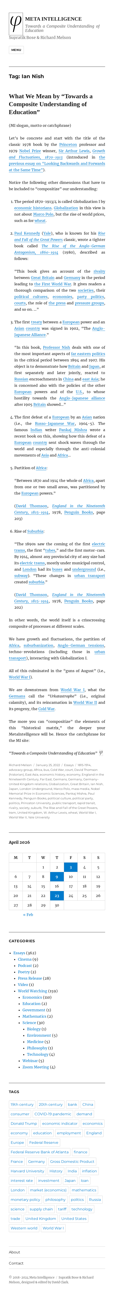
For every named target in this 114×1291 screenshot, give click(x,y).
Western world (24, 1228)
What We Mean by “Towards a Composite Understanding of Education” (51, 104)
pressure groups (89, 303)
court (69, 770)
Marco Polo (43, 214)
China (68, 379)
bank (72, 1104)
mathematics (84, 1190)
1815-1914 (84, 765)
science (18, 1209)
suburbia (36, 582)
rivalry (99, 271)
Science (29, 1022)
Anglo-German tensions (81, 645)
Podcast (25, 965)
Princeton (68, 144)
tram (12, 812)
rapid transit (86, 803)
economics (93, 1123)
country (33, 328)
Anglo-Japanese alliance (82, 398)
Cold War (46, 709)
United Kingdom (29, 812)
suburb (36, 808)
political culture (59, 798)
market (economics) (48, 1190)
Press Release (30, 978)
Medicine (35, 1041)
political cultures (30, 296)
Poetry (24, 972)
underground (84, 569)
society (24, 808)
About (14, 1252)
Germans (17, 696)
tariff (62, 1209)
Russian (21, 379)
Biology (34, 1029)
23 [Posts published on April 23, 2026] (57, 895)
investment (48, 1180)
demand (84, 1114)
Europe (17, 1142)
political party (82, 798)
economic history (52, 774)
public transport (64, 803)
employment (69, 1133)
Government (33, 1010)
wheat (40, 220)
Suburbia (35, 531)
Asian (19, 328)
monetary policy (25, 1199)
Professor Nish (56, 347)
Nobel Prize (30, 151)
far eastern (81, 353)
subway (21, 575)
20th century (51, 1104)
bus (46, 770)
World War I (19, 677)
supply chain (41, 1209)
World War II (85, 702)
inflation (89, 1171)
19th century (22, 1104)
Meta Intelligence (53, 19)
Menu (16, 50)
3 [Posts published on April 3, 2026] (71, 867)
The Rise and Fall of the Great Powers (70, 808)
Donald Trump (24, 1123)
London (29, 569)
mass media (80, 789)
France (17, 1161)
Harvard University (27, 1171)
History (56, 1171)
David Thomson (31, 506)
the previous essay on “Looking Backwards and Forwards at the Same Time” (57, 163)
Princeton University (36, 803)
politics (98, 353)
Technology (37, 1054)
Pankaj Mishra (73, 430)
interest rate (22, 1180)
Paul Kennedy (27, 233)
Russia (95, 1199)
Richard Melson (20, 765)
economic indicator (59, 1123)
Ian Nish (97, 784)
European (71, 322)
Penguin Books (78, 512)
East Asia (31, 774)
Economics (32, 997)
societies (86, 290)
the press (57, 303)
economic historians (33, 208)
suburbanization (38, 645)
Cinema (25, 959)
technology (82, 1209)
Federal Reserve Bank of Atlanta (40, 1152)
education (42, 1133)
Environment (39, 1035)
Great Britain (43, 277)
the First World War (52, 284)
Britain (74, 366)
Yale (47, 233)
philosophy (55, 1199)
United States (74, 1218)
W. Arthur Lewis (55, 812)
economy (73, 774)
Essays (69, 765)
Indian (36, 430)
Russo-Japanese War (55, 423)
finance (80, 1152)
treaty (36, 322)
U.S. (79, 391)
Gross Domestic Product (72, 1161)
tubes (50, 550)
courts (20, 303)
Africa (62, 455)
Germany (72, 277)
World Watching (32, 991)
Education (31, 1003)
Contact (16, 1263)
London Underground (36, 789)
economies (62, 296)
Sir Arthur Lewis (74, 151)
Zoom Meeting (35, 1067)
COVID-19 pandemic (53, 1114)
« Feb (28, 914)
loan (85, 1180)
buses (57, 569)
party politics (90, 296)
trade (15, 1218)
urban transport (89, 575)
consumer (20, 1114)
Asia (45, 455)
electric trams (32, 563)
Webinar (30, 1060)
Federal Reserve (43, 1142)
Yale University (39, 817)
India (72, 1171)
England (94, 1133)
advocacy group (20, 770)
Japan (94, 366)
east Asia (90, 379)
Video (23, 984)
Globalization (66, 208)
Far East (46, 779)
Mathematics (34, 1016)
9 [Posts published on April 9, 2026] (57, 876)
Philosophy (37, 1048)
